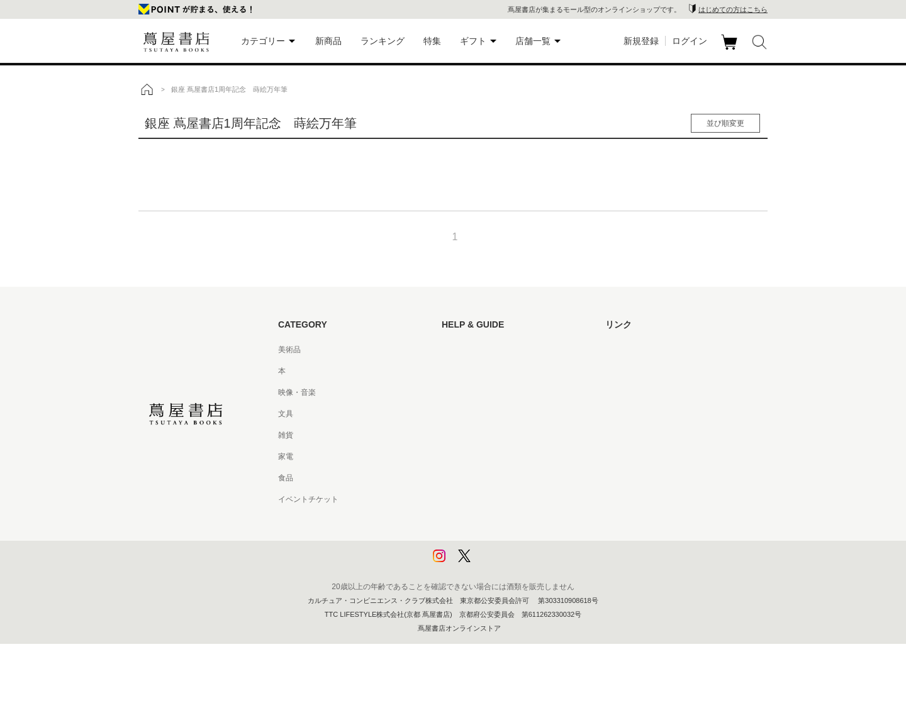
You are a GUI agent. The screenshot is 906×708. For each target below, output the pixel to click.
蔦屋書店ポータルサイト (646, 349)
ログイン (689, 41)
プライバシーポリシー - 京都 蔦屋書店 (506, 542)
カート (731, 49)
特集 (432, 41)
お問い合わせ (464, 392)
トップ (146, 89)
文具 (285, 413)
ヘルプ (453, 371)
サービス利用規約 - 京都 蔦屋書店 (499, 435)
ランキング (383, 41)
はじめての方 (464, 349)
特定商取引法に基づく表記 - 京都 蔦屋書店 (514, 499)
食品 (285, 477)
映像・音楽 (297, 392)
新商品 (328, 41)
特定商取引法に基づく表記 (487, 477)
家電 (285, 456)
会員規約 (457, 456)
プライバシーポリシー (479, 520)
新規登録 (641, 41)
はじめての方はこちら (733, 9)
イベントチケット (308, 499)
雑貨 (285, 435)
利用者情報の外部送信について (494, 563)
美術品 (289, 349)
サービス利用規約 (472, 413)
